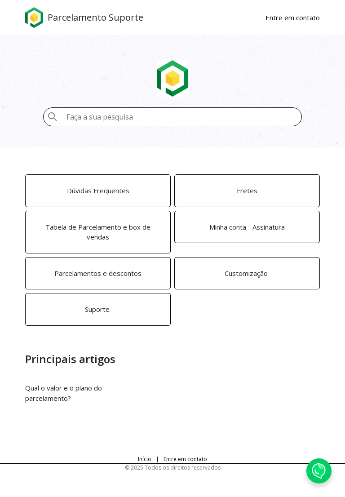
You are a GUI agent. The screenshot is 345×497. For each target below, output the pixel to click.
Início (144, 459)
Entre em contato (185, 459)
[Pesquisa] (181, 116)
